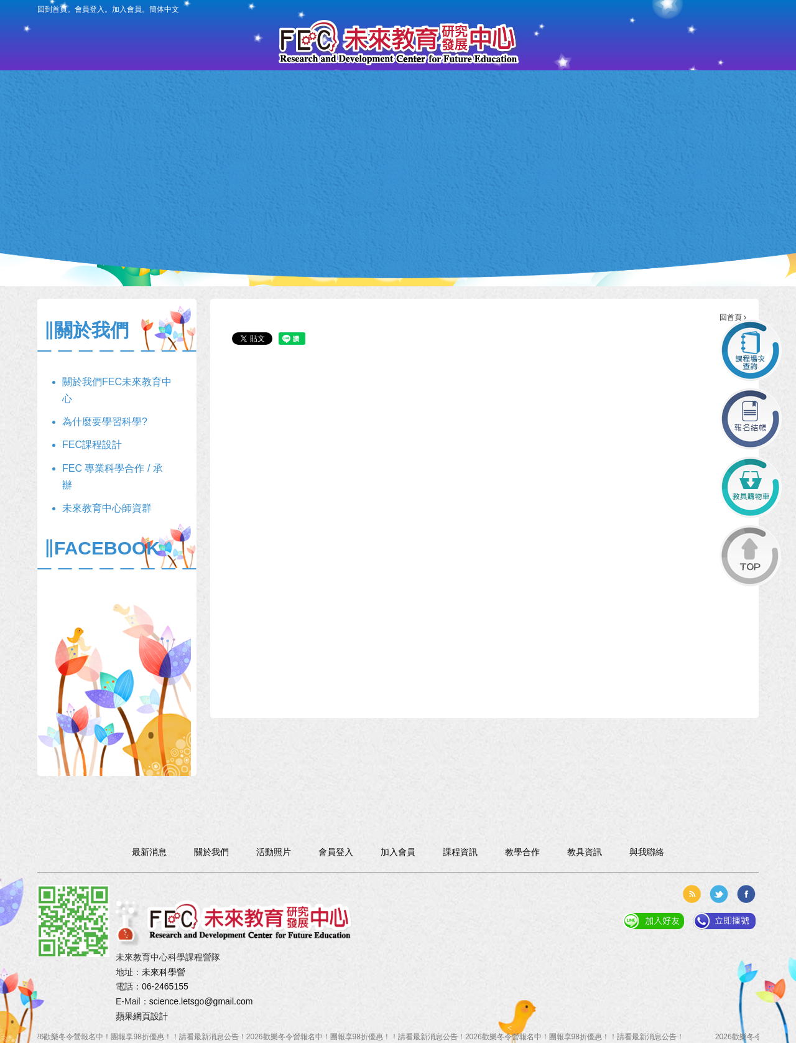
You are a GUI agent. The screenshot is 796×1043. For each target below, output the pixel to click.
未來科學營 (163, 972)
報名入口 (398, 110)
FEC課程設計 (92, 444)
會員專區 (275, 110)
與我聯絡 (644, 110)
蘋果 (124, 1016)
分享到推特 (719, 894)
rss (691, 894)
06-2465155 (165, 986)
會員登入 (89, 9)
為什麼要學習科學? (104, 421)
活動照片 (582, 110)
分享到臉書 (746, 894)
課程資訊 (336, 110)
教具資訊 (459, 110)
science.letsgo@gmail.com (201, 1001)
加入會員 (127, 9)
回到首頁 (52, 9)
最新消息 (213, 110)
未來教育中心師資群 (107, 508)
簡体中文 (164, 9)
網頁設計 (150, 1016)
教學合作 (520, 110)
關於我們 (152, 110)
